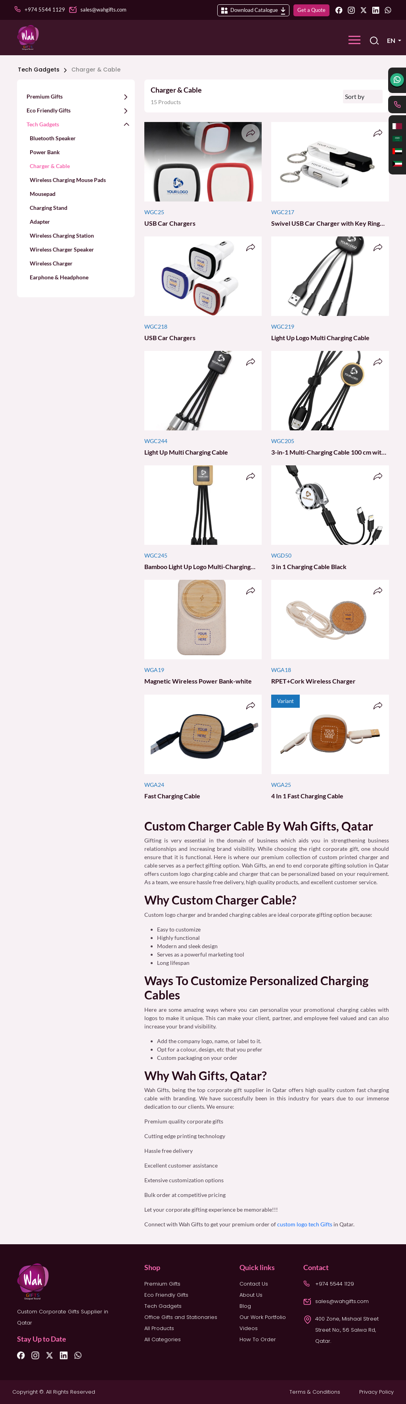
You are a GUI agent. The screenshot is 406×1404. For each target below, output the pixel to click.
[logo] (28, 37)
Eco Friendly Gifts (166, 1295)
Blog (245, 1306)
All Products (159, 1328)
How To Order (257, 1339)
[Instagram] (351, 10)
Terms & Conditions (314, 1392)
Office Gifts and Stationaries (180, 1317)
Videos (248, 1328)
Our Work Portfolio (262, 1317)
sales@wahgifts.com (342, 1301)
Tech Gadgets (42, 70)
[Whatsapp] (388, 10)
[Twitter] (363, 10)
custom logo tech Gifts (304, 1224)
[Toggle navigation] (354, 39)
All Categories (162, 1339)
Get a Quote (311, 10)
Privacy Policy (376, 1392)
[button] (76, 96)
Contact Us (253, 1284)
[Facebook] (339, 10)
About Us (250, 1295)
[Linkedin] (375, 10)
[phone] (397, 104)
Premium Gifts (162, 1284)
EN (391, 40)
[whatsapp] (397, 80)
